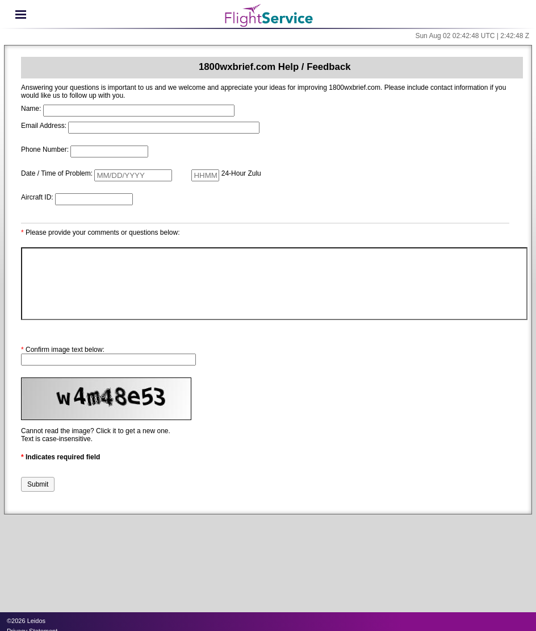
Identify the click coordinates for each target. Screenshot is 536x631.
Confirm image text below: (62, 350)
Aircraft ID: (37, 197)
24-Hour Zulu (241, 173)
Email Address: (43, 126)
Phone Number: (45, 149)
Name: (31, 109)
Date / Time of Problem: (57, 173)
